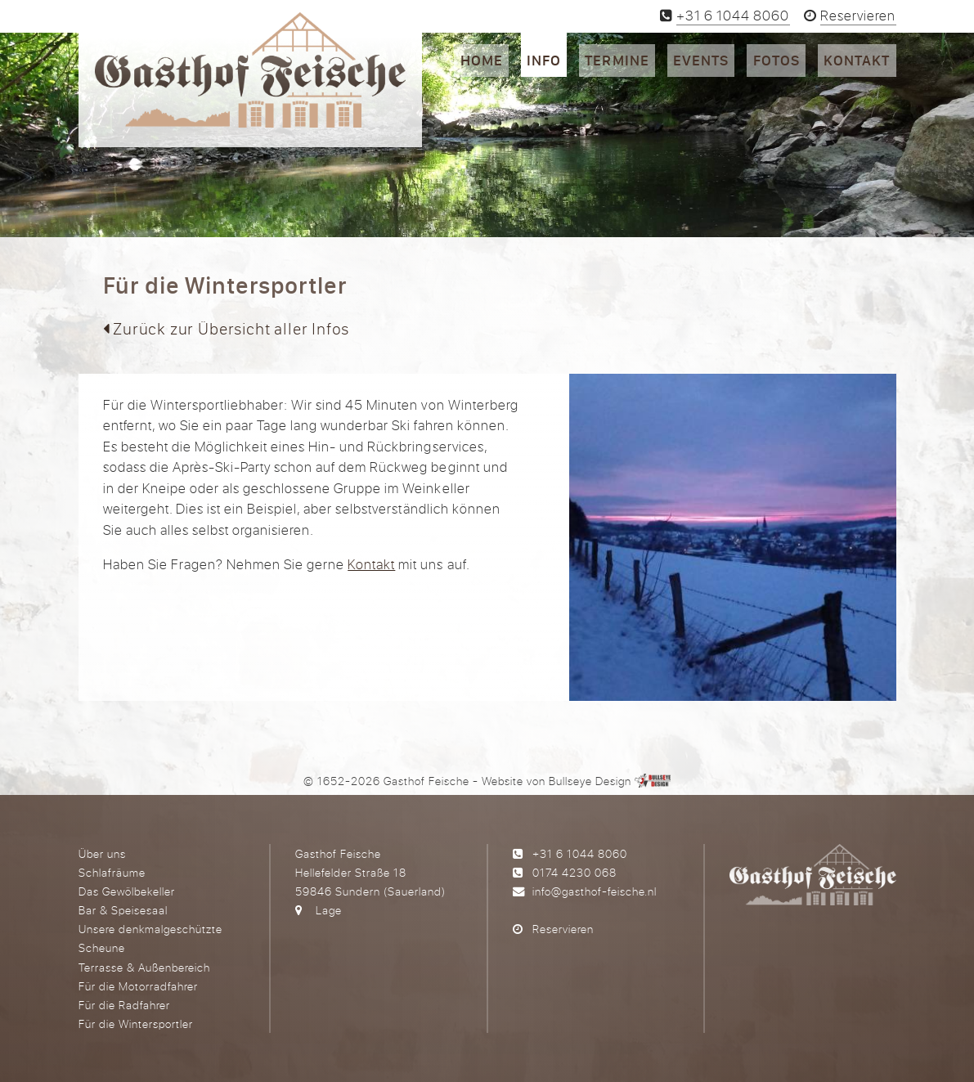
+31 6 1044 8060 (579, 853)
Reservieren (563, 928)
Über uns (102, 853)
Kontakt (371, 563)
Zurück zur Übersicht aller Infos (226, 328)
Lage (329, 910)
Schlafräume (112, 872)
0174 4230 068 (574, 872)
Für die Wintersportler (136, 1023)
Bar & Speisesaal (123, 910)
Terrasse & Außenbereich (144, 967)
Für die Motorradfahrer (138, 986)
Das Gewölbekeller (127, 891)
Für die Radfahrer (124, 1004)
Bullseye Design (590, 780)
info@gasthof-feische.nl (594, 891)
